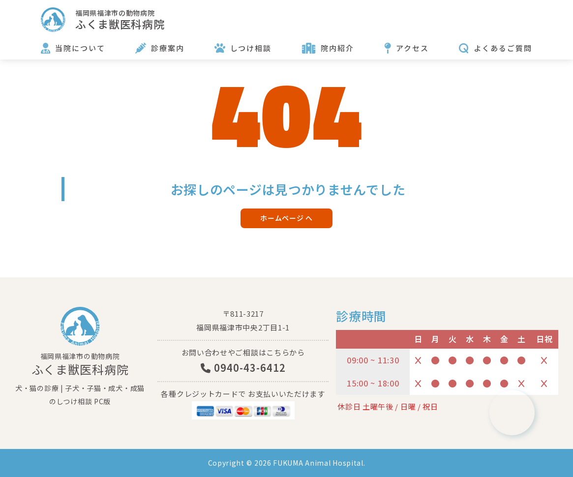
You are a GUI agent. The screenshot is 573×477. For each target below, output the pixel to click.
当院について (80, 48)
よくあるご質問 (503, 48)
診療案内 (167, 48)
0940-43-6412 (243, 367)
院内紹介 (337, 48)
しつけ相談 (250, 48)
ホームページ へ (286, 218)
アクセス (412, 48)
